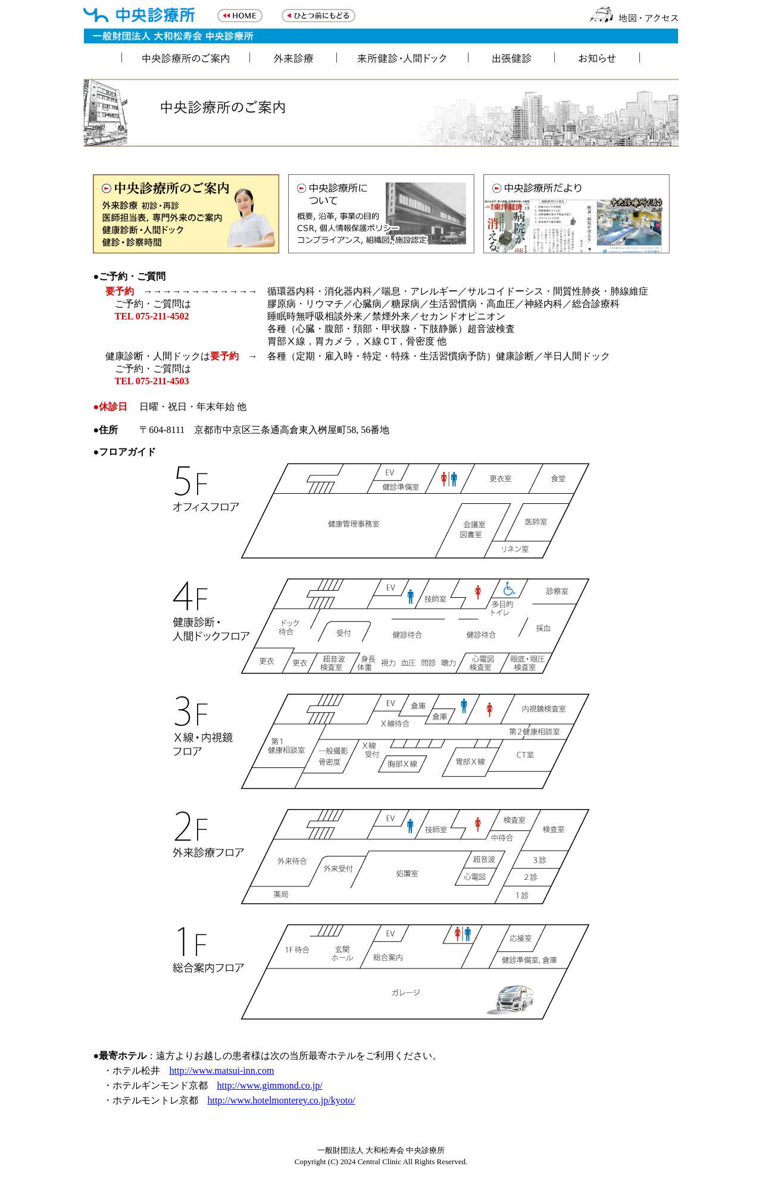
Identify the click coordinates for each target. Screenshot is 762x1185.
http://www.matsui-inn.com (222, 1070)
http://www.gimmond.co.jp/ (270, 1085)
